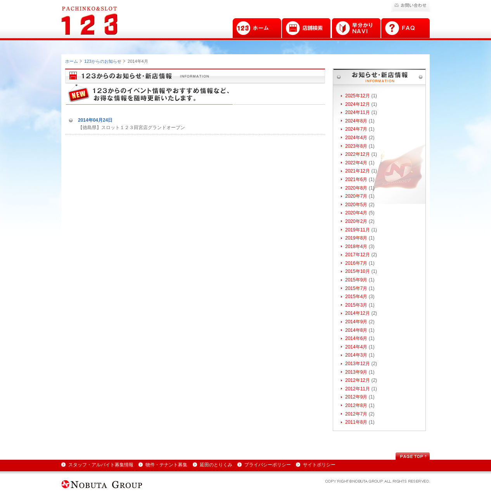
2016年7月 (356, 263)
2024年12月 (357, 104)
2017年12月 (357, 254)
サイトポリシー (319, 464)
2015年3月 (356, 305)
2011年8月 (356, 422)
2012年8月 (356, 405)
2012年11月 (357, 389)
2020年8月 (356, 188)
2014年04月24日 (95, 120)
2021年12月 (357, 171)
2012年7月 (356, 414)
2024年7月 (356, 129)
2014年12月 (357, 313)
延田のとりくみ (216, 464)
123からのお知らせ (102, 61)
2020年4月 (356, 213)
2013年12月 (357, 363)
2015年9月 (356, 280)
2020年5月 (356, 204)
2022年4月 (356, 163)
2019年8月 (356, 238)
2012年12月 (357, 380)
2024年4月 (356, 137)
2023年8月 (356, 146)
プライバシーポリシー (267, 464)
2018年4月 (356, 246)
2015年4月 (356, 296)
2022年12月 (357, 154)
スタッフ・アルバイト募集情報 (100, 464)
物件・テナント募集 (166, 464)
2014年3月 (356, 355)
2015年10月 (357, 271)
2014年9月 (356, 321)
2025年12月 (357, 95)
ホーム (71, 61)
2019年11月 (357, 230)
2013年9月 (356, 372)
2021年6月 (356, 179)
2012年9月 (356, 397)
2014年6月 (356, 338)
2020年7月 (356, 196)
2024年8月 (356, 121)
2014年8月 (356, 330)
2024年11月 (357, 112)
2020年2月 (356, 221)
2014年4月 (356, 347)
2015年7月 (356, 288)
